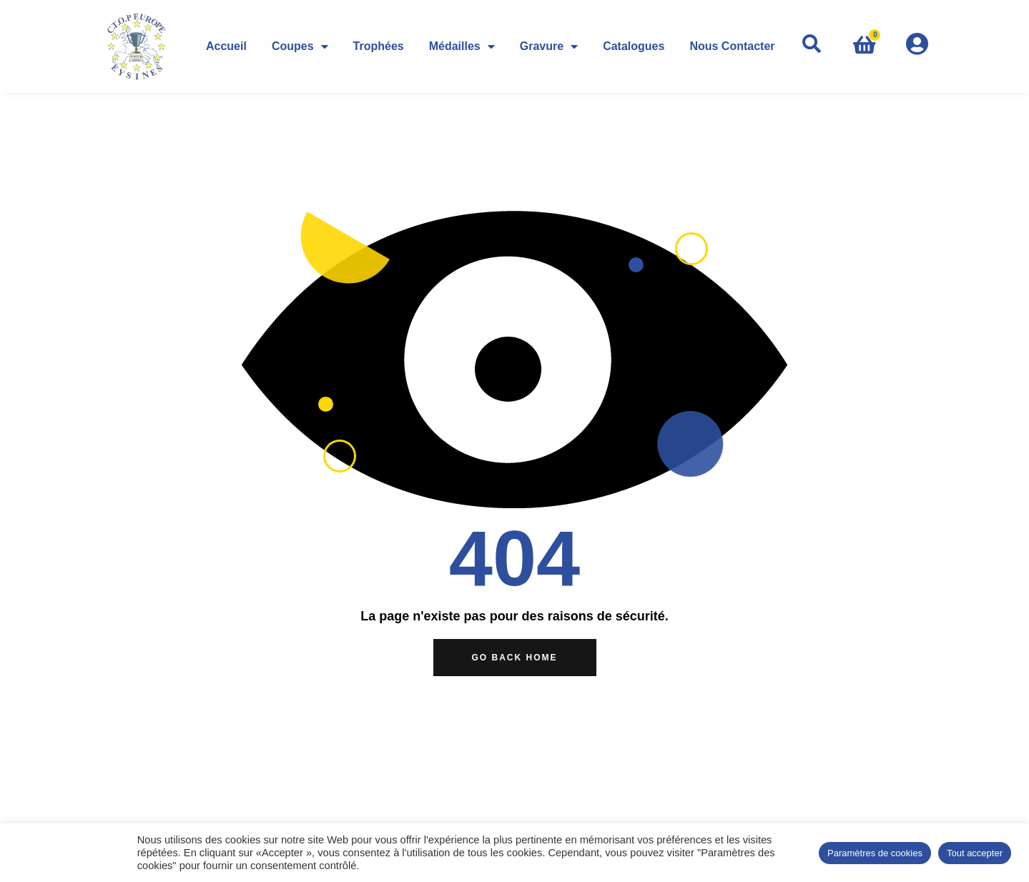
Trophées (378, 46)
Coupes (300, 46)
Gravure (549, 46)
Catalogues (633, 46)
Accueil (226, 46)
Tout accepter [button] (975, 853)
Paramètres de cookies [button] (874, 853)
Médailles (462, 46)
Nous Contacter (731, 46)
